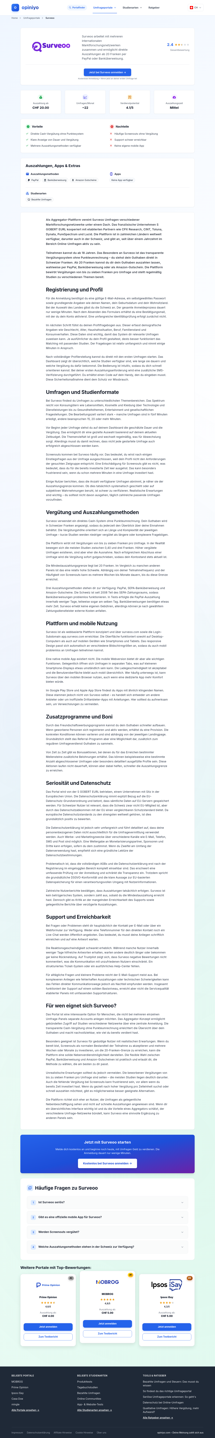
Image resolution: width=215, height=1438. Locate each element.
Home (15, 18)
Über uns (101, 1432)
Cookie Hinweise (84, 1432)
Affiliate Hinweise (63, 1432)
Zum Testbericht (107, 1333)
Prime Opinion (20, 1387)
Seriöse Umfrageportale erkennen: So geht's (169, 1396)
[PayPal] (33, 180)
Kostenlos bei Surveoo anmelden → (107, 1163)
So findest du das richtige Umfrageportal (167, 1391)
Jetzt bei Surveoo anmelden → (107, 72)
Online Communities (89, 1398)
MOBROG (17, 1381)
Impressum (17, 1432)
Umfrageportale (105, 9)
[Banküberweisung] (55, 180)
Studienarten (132, 7)
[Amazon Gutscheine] (84, 180)
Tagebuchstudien (87, 1387)
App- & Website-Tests (90, 1404)
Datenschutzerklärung (38, 1432)
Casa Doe (17, 1398)
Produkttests (84, 1381)
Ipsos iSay (18, 1393)
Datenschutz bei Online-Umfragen (163, 1402)
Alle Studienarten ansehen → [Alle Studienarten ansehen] (94, 1410)
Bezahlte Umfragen (88, 1393)
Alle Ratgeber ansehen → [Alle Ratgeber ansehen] (158, 1417)
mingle (15, 1404)
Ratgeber (154, 7)
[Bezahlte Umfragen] (40, 199)
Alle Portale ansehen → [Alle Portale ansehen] (25, 1410)
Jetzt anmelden (108, 1323)
